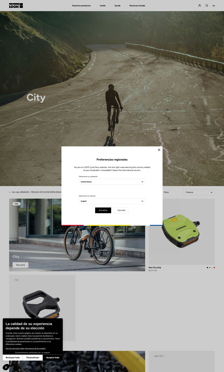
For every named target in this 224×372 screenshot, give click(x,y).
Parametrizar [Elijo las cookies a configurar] (13, 357)
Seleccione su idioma (87, 196)
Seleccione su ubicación (88, 177)
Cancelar (121, 210)
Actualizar (103, 210)
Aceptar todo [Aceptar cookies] (33, 357)
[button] (6, 367)
